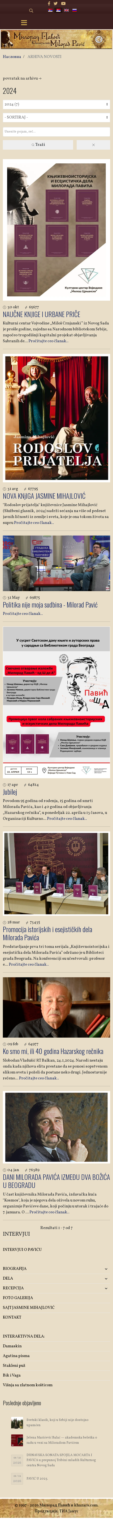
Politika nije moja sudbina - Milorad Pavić (50, 604)
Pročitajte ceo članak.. (48, 341)
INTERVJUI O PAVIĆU (22, 1250)
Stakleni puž (14, 1365)
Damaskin (12, 1346)
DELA (8, 1278)
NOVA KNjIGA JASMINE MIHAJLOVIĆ (44, 496)
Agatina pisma (16, 1356)
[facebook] (49, 4)
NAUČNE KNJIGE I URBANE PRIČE (41, 314)
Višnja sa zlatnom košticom (27, 1385)
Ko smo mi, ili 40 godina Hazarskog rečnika (53, 1051)
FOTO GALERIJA (18, 1298)
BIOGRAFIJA (15, 1269)
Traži (38, 144)
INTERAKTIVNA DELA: (24, 1336)
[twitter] (56, 4)
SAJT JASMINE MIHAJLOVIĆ (29, 1307)
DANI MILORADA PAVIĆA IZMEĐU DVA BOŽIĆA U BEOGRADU (56, 1181)
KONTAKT (12, 1317)
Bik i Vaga (12, 1375)
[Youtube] (63, 4)
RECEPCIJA (13, 1288)
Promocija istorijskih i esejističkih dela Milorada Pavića (47, 933)
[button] (92, 1269)
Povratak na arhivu (22, 78)
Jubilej (10, 792)
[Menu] (24, 23)
